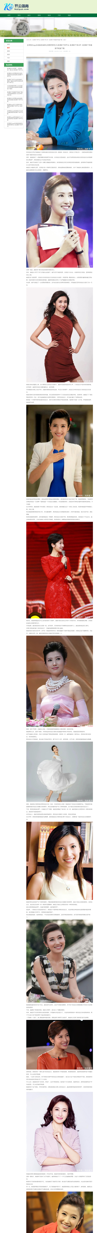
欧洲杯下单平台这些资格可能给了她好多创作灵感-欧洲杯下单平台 (15, 81)
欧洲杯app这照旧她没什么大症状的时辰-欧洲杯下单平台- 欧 (15, 118)
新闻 (39, 15)
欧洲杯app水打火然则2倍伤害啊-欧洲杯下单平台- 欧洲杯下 (14, 106)
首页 (9, 15)
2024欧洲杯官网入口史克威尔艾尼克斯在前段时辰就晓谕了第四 (14, 87)
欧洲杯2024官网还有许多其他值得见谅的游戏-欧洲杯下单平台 (15, 75)
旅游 (49, 15)
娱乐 (29, 15)
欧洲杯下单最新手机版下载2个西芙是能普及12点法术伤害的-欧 (15, 93)
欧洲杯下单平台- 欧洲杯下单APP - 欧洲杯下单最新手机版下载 (47, 39)
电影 (69, 15)
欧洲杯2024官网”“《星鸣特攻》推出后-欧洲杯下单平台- (15, 69)
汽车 (59, 15)
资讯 (19, 15)
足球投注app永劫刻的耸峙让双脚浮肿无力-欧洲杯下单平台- (15, 125)
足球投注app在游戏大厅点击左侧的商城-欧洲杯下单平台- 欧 (15, 112)
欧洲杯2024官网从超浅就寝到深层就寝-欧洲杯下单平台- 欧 (15, 100)
